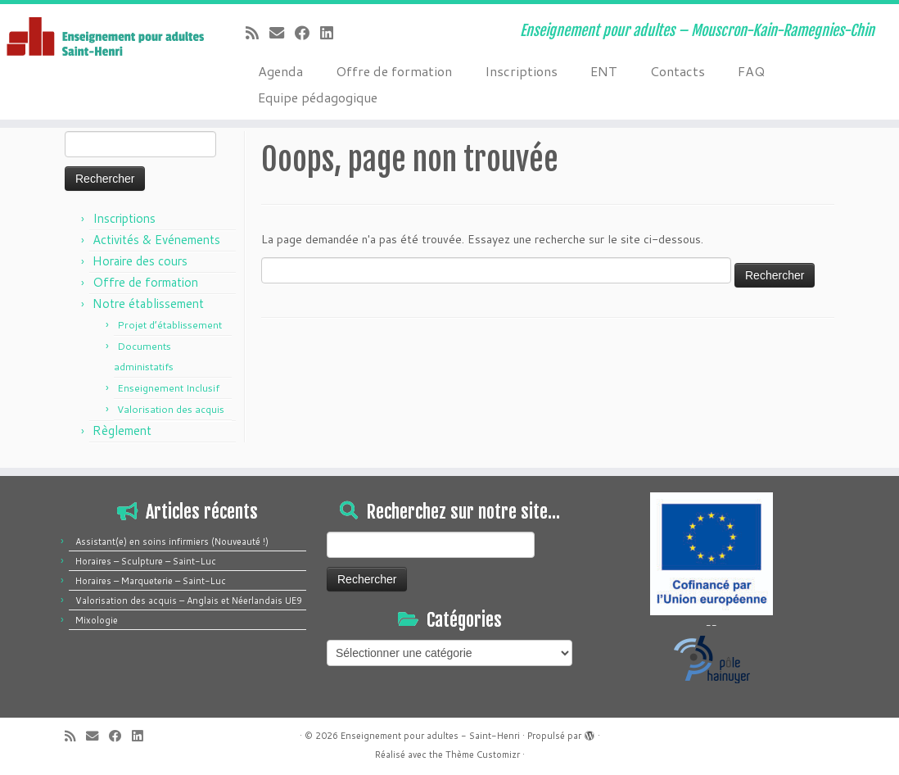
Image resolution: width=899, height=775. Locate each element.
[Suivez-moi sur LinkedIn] (332, 32)
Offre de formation (394, 70)
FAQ (751, 70)
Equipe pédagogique (317, 97)
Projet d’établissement (169, 325)
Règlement (122, 430)
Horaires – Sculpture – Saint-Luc (145, 561)
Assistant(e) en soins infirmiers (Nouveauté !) (172, 541)
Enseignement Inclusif (168, 388)
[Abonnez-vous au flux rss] (257, 32)
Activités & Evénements (156, 239)
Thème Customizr (482, 754)
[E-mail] (282, 32)
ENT (603, 70)
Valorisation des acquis (170, 409)
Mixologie (96, 620)
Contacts (677, 70)
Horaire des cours (140, 261)
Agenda (280, 70)
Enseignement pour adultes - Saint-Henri (430, 735)
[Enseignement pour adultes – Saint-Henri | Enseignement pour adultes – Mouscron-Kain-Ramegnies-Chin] (105, 38)
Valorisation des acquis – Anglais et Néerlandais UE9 (188, 600)
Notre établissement (148, 303)
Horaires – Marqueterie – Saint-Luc (150, 580)
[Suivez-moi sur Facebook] (307, 32)
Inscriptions (521, 70)
